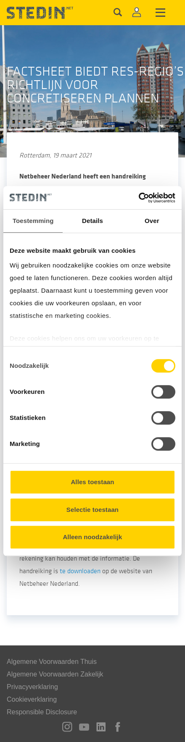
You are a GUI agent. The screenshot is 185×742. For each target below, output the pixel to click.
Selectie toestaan (92, 509)
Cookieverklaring (32, 699)
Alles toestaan (92, 481)
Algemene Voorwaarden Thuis (52, 661)
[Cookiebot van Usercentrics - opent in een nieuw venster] (138, 197)
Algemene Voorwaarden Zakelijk (55, 674)
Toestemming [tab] (33, 220)
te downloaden (80, 571)
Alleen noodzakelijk (92, 536)
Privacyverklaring (32, 686)
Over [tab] (152, 220)
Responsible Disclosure (42, 712)
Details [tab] (92, 220)
